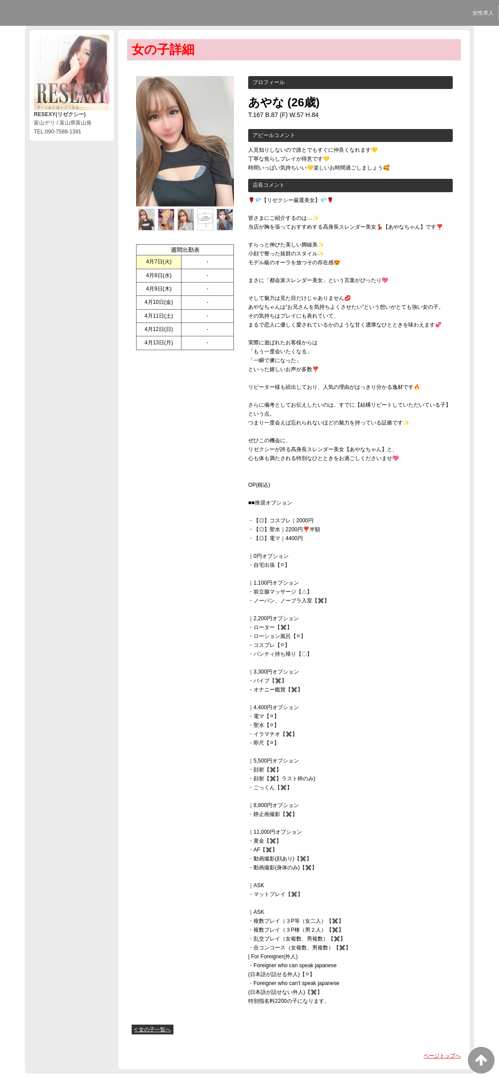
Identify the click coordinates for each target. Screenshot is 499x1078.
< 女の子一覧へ (152, 1029)
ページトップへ (442, 1056)
